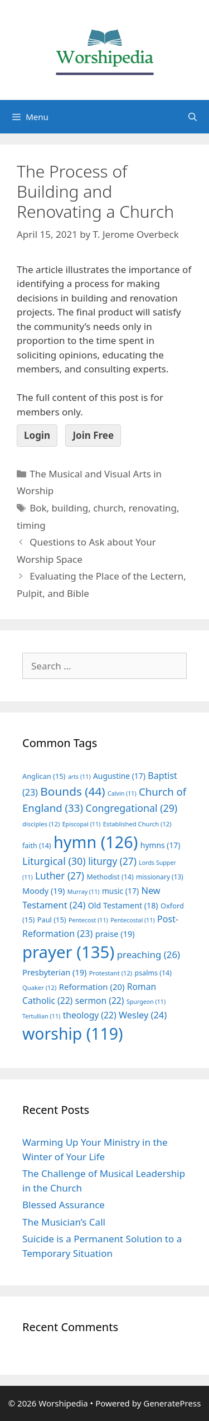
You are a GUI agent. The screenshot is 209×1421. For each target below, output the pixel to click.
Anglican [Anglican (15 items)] (43, 776)
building (70, 507)
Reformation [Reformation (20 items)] (92, 986)
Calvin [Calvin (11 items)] (122, 793)
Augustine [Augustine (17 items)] (119, 776)
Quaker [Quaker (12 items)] (39, 987)
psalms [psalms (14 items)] (153, 973)
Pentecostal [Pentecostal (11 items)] (132, 920)
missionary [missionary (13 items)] (159, 876)
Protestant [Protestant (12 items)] (110, 973)
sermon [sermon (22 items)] (99, 1000)
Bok (38, 507)
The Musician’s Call (63, 1222)
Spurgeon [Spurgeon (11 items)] (146, 1002)
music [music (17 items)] (120, 891)
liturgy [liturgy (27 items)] (112, 861)
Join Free (93, 435)
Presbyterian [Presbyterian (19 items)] (54, 972)
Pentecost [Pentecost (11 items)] (88, 920)
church (108, 507)
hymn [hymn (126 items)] (96, 842)
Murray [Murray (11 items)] (83, 892)
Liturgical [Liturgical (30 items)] (54, 861)
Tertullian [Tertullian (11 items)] (41, 1016)
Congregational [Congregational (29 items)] (131, 808)
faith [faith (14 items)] (36, 845)
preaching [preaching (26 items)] (149, 954)
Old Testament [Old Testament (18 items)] (123, 905)
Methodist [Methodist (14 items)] (109, 877)
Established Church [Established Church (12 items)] (137, 824)
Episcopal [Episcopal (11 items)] (81, 824)
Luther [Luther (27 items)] (59, 875)
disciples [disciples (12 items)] (41, 824)
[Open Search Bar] (192, 116)
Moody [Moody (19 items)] (43, 890)
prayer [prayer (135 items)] (68, 952)
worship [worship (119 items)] (72, 1033)
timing (31, 525)
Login (37, 435)
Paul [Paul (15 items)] (51, 920)
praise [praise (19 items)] (115, 933)
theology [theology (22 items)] (89, 1015)
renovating (153, 507)
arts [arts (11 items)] (79, 777)
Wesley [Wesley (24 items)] (143, 1015)
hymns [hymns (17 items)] (160, 845)
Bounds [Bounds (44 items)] (72, 791)
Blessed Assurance (63, 1204)
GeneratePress (172, 1403)
